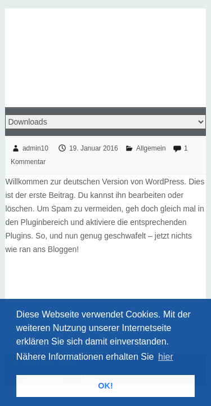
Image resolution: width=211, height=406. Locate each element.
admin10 (35, 148)
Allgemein (151, 148)
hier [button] (165, 356)
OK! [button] (105, 385)
